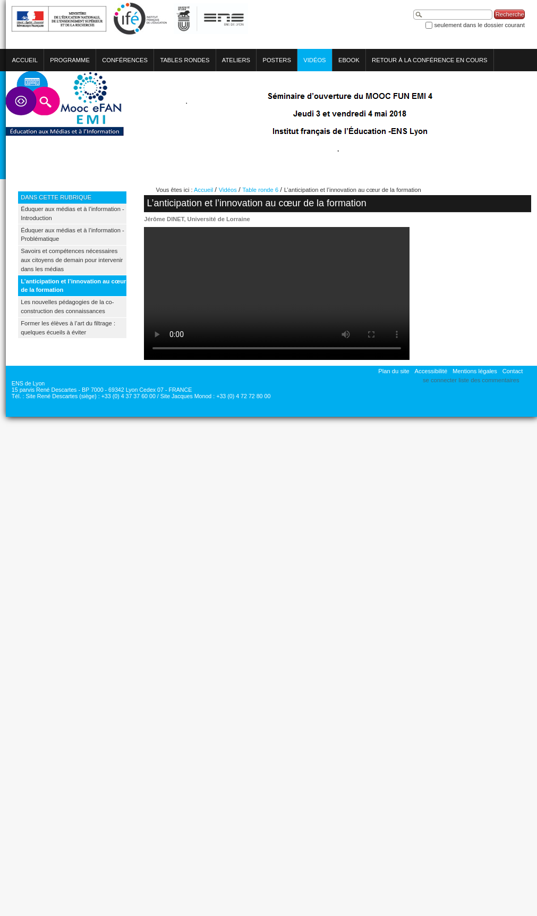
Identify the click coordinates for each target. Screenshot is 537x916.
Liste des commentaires (488, 380)
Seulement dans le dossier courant (479, 25)
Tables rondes (184, 60)
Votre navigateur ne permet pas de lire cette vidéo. (277, 293)
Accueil (25, 60)
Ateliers (236, 60)
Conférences (125, 60)
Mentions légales (475, 371)
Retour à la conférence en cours (429, 60)
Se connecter (440, 380)
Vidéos (314, 60)
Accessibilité (431, 371)
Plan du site (393, 371)
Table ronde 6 (260, 190)
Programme (70, 60)
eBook (349, 60)
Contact (512, 371)
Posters (276, 60)
